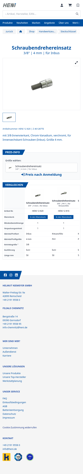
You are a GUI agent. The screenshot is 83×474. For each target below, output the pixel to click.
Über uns (64, 22)
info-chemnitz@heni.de (15, 327)
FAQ (5, 398)
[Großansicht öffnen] (76, 62)
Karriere (7, 355)
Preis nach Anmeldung (41, 174)
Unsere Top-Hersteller (14, 377)
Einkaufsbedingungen (14, 402)
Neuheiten (22, 22)
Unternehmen (10, 348)
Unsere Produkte (12, 373)
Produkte (8, 22)
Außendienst (9, 351)
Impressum (9, 417)
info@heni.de (10, 449)
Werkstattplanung (12, 380)
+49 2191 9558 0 (11, 445)
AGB (5, 406)
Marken (36, 22)
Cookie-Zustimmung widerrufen (20, 427)
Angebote (49, 22)
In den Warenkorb (38, 217)
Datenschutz (9, 413)
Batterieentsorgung (13, 410)
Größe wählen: (13, 160)
